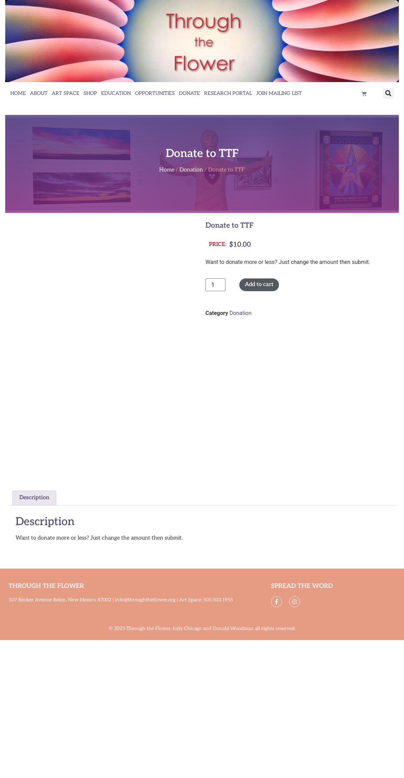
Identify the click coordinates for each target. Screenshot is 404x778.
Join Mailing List (279, 93)
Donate (189, 93)
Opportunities (155, 93)
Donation (191, 170)
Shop (90, 93)
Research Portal (228, 93)
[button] (388, 93)
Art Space (65, 93)
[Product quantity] (215, 284)
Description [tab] (34, 497)
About (39, 93)
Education (116, 93)
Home (18, 93)
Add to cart (259, 284)
